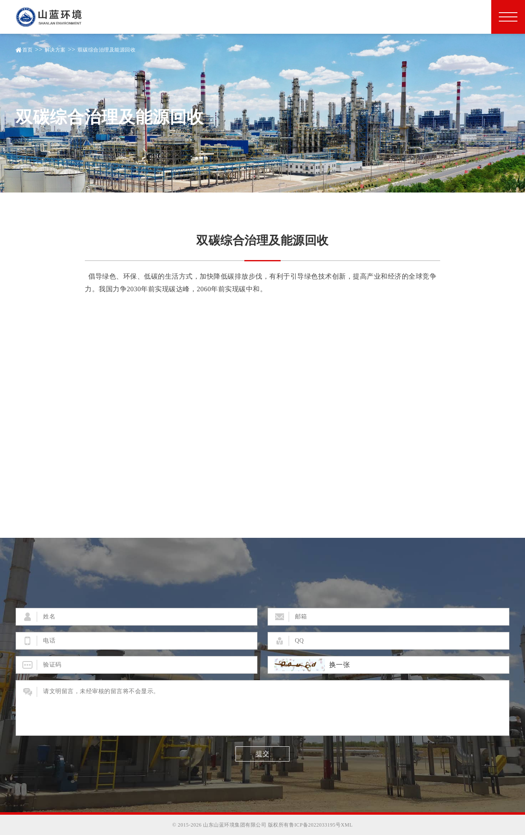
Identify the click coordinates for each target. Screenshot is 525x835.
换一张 (339, 664)
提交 (262, 753)
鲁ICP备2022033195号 (315, 824)
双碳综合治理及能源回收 (107, 50)
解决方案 (55, 50)
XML (347, 824)
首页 (27, 50)
